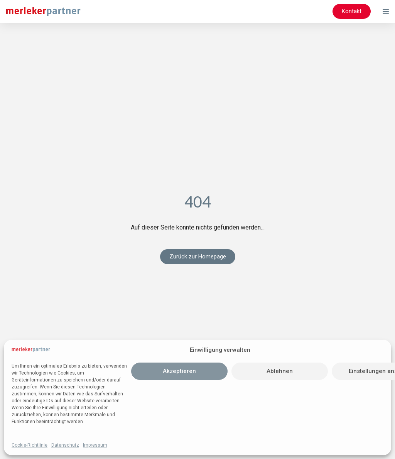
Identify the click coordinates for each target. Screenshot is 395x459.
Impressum (95, 445)
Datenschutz (65, 445)
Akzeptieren (179, 371)
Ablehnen (280, 371)
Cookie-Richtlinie (29, 445)
